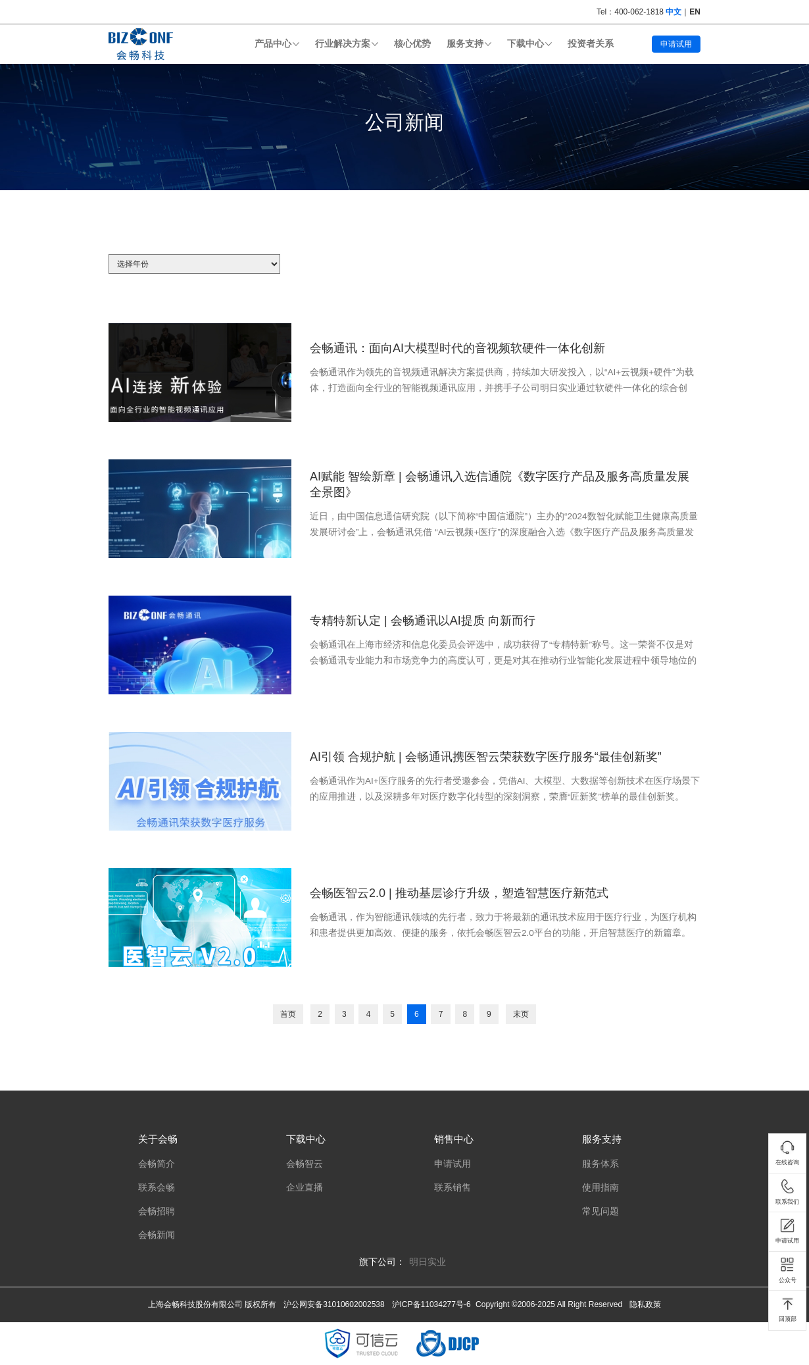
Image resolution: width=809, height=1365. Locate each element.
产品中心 (273, 44)
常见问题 (600, 1211)
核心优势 (412, 44)
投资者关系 (591, 44)
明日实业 (427, 1262)
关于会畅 (158, 1139)
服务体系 (600, 1164)
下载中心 (525, 44)
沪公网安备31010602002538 (333, 1304)
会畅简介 (156, 1164)
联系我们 (787, 1192)
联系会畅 (156, 1188)
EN (694, 11)
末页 (521, 1014)
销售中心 (454, 1139)
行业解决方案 (342, 44)
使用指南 (600, 1188)
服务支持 (465, 44)
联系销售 (452, 1188)
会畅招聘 (156, 1211)
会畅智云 (304, 1164)
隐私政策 (645, 1304)
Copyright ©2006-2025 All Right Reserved (549, 1304)
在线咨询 (787, 1153)
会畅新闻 (156, 1235)
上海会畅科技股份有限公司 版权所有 (212, 1304)
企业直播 (304, 1188)
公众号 (788, 1270)
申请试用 (676, 44)
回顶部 (788, 1310)
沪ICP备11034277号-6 (431, 1304)
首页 (288, 1014)
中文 (673, 11)
